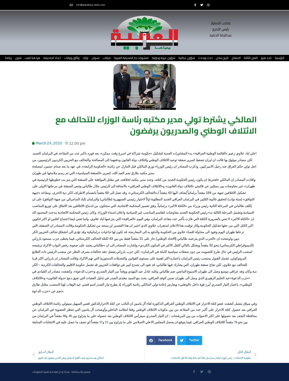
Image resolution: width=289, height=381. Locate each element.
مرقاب (107, 58)
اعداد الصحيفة (52, 58)
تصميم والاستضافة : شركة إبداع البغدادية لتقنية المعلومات (61, 372)
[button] (161, 340)
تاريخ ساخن (222, 58)
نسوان (96, 58)
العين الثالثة (251, 58)
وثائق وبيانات (71, 58)
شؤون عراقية (186, 58)
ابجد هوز (266, 58)
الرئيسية (279, 58)
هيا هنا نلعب (32, 58)
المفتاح (236, 58)
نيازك (85, 58)
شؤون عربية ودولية (163, 58)
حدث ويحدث (205, 58)
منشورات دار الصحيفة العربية (131, 58)
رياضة (8, 58)
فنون (18, 58)
